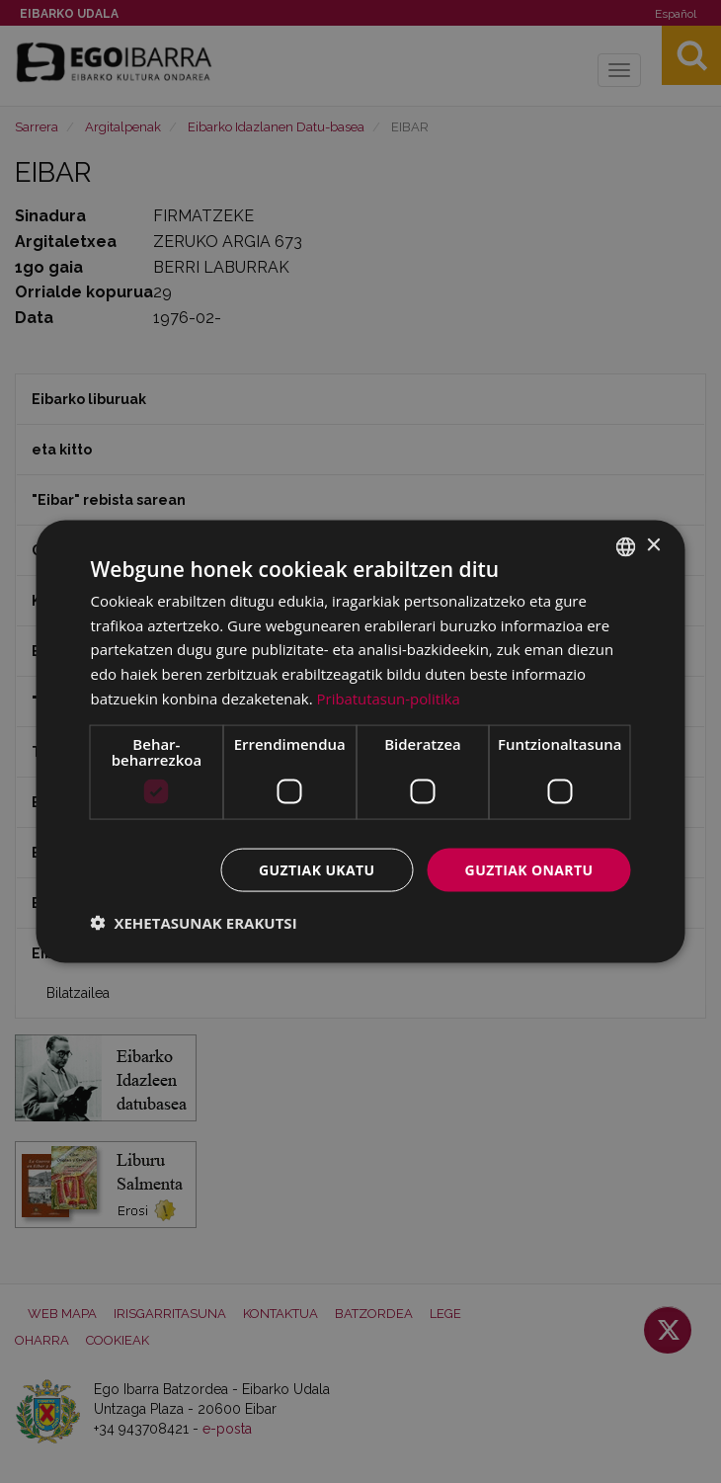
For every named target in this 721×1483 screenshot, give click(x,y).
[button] (194, 923)
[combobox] (626, 546)
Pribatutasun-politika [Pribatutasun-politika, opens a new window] (389, 697)
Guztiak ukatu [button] (317, 869)
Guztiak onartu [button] (529, 869)
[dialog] (361, 741)
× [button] (653, 545)
